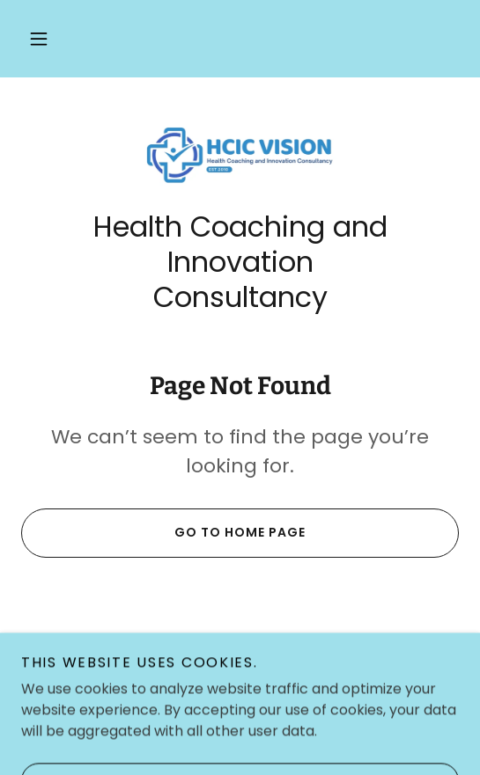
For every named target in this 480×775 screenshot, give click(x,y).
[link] (240, 154)
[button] (38, 38)
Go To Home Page (163, 533)
